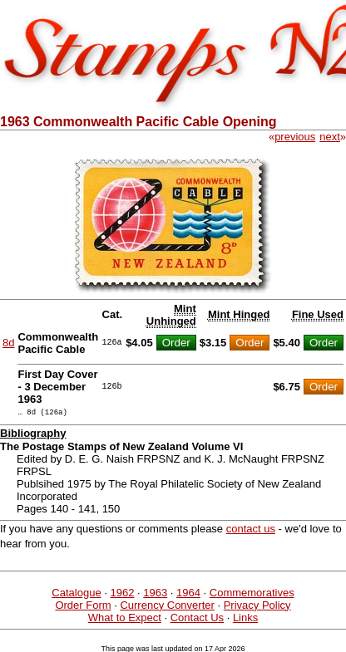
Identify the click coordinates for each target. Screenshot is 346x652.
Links (245, 620)
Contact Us (197, 620)
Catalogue (76, 595)
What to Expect (124, 620)
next (329, 136)
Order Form (83, 607)
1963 (155, 595)
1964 (188, 595)
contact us (250, 531)
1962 (122, 595)
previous (294, 136)
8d (8, 342)
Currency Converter (167, 607)
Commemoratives (252, 595)
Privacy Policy (257, 607)
